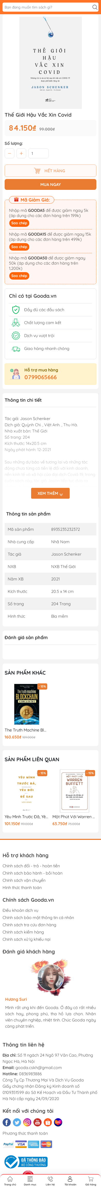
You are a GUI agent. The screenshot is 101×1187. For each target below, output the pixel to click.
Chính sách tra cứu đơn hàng (29, 924)
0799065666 (40, 377)
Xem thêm (50, 493)
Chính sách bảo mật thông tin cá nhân (38, 917)
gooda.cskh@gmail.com (38, 1067)
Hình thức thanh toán (22, 887)
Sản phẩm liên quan (32, 759)
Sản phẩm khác (25, 672)
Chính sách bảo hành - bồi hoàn (32, 873)
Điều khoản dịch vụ (20, 910)
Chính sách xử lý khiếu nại (26, 939)
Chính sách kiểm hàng (23, 932)
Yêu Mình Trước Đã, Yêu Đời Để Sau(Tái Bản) (27, 816)
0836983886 (30, 1073)
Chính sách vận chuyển (24, 880)
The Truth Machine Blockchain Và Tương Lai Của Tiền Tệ (27, 730)
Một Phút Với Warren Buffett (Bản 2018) (74, 816)
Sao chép (19, 223)
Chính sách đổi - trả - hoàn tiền (31, 865)
